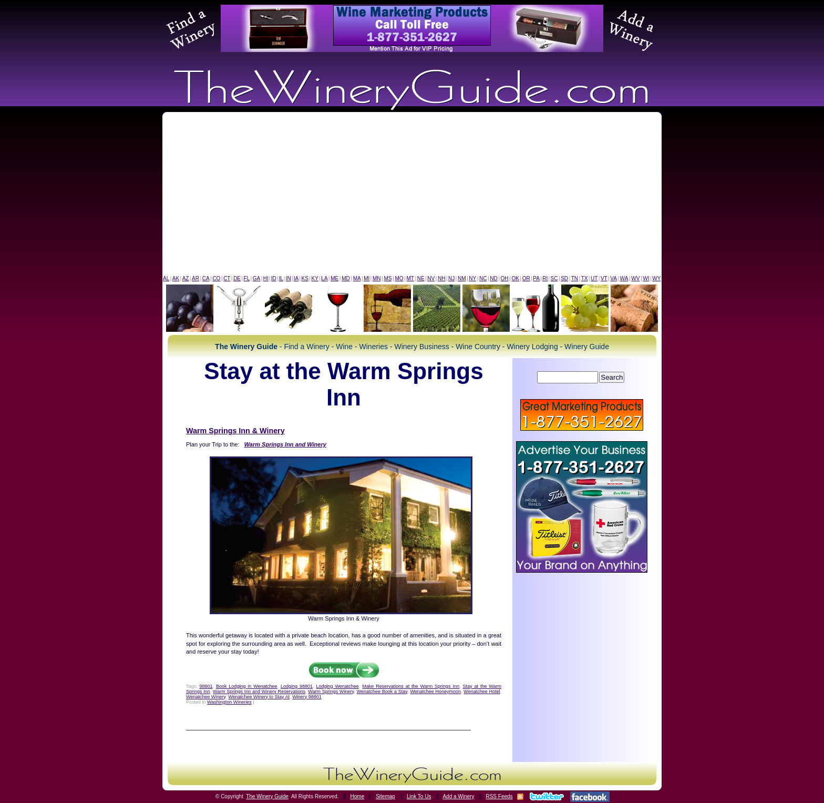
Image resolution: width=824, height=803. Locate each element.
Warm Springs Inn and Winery (285, 444)
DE (237, 278)
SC (554, 278)
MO (399, 278)
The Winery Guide (267, 796)
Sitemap (385, 796)
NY (472, 278)
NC (483, 278)
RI (545, 278)
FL (247, 278)
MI (366, 278)
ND (493, 278)
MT (410, 278)
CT (226, 278)
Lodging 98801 (297, 686)
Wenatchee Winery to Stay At (259, 696)
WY (656, 278)
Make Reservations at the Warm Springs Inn (410, 686)
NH (441, 278)
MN (377, 278)
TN (574, 278)
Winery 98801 (307, 696)
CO (216, 278)
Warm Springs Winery (331, 691)
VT (604, 278)
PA (536, 278)
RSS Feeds (499, 796)
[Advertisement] (412, 196)
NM (462, 278)
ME (334, 278)
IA (296, 278)
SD (564, 278)
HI (266, 278)
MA (357, 278)
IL (281, 278)
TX (584, 278)
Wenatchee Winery (205, 696)
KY (314, 278)
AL (166, 278)
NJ (451, 278)
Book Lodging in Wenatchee (246, 686)
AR (195, 278)
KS (305, 278)
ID (273, 278)
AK (175, 278)
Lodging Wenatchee (337, 686)
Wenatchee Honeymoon (435, 691)
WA (624, 278)
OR (526, 278)
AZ (185, 278)
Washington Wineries (229, 702)
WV (635, 278)
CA (206, 278)
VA (613, 278)
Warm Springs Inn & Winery (235, 430)
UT (594, 278)
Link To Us (419, 796)
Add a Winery (458, 796)
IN (288, 278)
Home (358, 796)
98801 (205, 686)
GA (256, 278)
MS (388, 278)
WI (646, 278)
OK (515, 278)
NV (431, 278)
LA (324, 278)
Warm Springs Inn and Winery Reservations (259, 691)
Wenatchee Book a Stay (382, 691)
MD (346, 278)
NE (421, 278)
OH (505, 278)
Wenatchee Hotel (482, 691)
